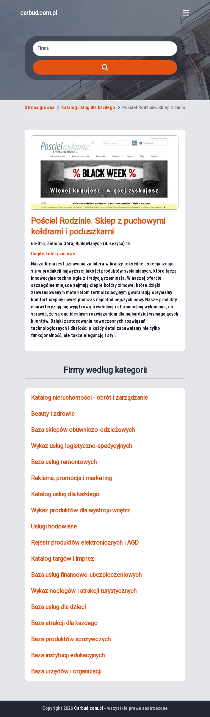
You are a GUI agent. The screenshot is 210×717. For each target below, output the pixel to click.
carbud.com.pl (38, 12)
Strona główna (39, 107)
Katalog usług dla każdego (88, 107)
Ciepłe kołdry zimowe (53, 253)
